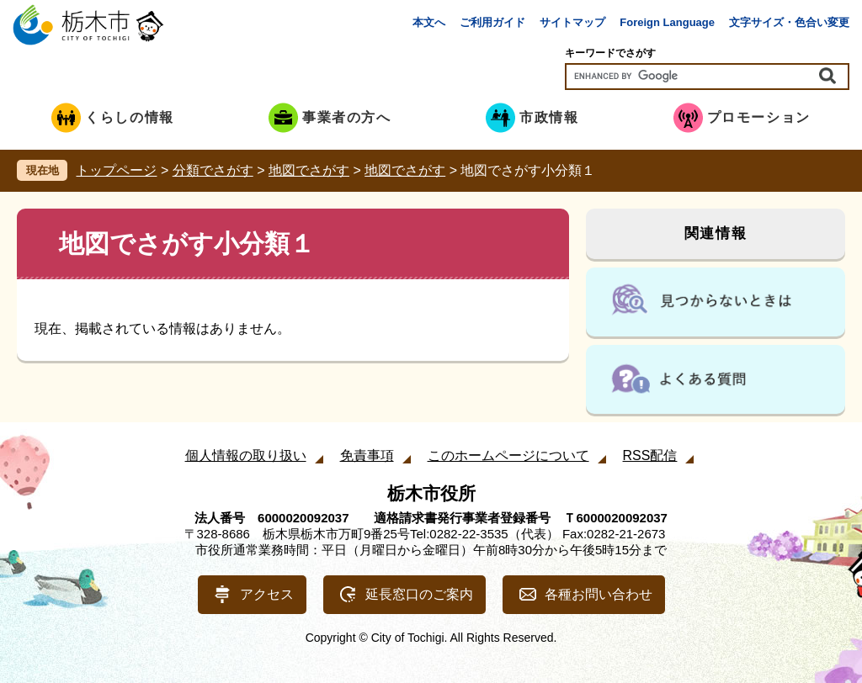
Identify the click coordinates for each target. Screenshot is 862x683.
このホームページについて (508, 455)
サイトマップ (572, 22)
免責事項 (367, 455)
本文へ (428, 22)
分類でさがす (213, 170)
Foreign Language (667, 22)
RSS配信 (650, 455)
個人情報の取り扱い (245, 455)
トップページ (116, 170)
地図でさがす (309, 170)
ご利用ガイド (492, 22)
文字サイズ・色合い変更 (789, 22)
